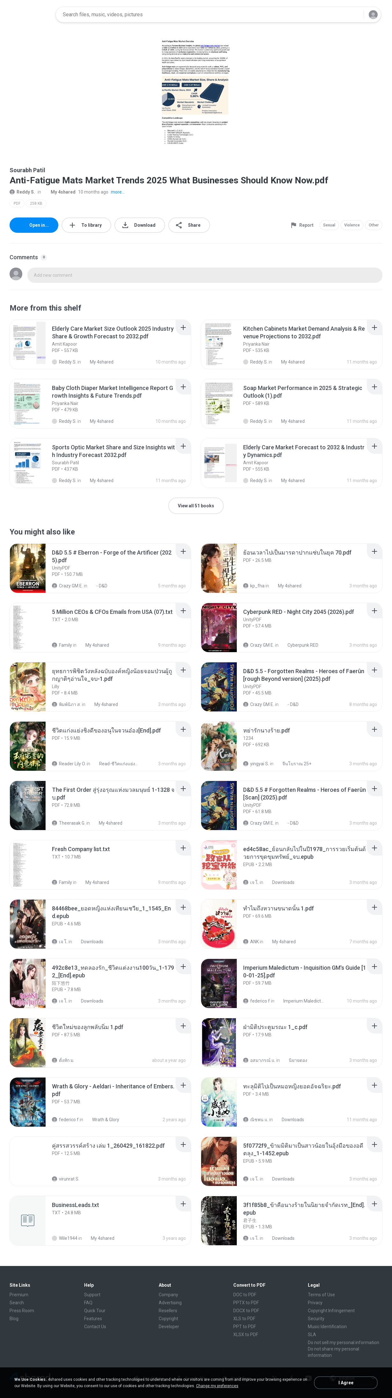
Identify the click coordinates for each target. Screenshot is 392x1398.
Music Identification (327, 1326)
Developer (169, 1326)
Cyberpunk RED (299, 645)
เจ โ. (251, 882)
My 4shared (60, 192)
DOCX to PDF (246, 1310)
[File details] (35, 344)
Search (17, 1302)
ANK (251, 941)
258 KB (36, 203)
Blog (14, 1318)
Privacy (315, 1302)
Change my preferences (217, 1386)
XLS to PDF (244, 1318)
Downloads (279, 882)
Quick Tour (94, 1310)
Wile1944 (64, 1238)
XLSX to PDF (245, 1334)
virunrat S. (65, 1178)
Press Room (22, 1310)
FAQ (88, 1302)
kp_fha (254, 585)
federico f (256, 1001)
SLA (312, 1334)
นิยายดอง (294, 1060)
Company (168, 1294)
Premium (19, 1294)
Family (62, 645)
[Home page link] (30, 14)
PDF (17, 203)
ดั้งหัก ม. (63, 1060)
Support (92, 1294)
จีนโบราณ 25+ (293, 763)
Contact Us (95, 1326)
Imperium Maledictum (300, 1001)
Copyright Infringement (331, 1310)
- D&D (98, 585)
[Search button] (355, 14)
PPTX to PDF (246, 1302)
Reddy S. (22, 192)
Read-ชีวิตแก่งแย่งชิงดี (116, 763)
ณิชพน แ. (255, 1119)
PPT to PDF (244, 1326)
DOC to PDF (244, 1294)
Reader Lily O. (69, 763)
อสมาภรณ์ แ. (259, 1060)
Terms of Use (321, 1294)
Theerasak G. (68, 823)
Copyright (168, 1318)
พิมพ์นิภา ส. (66, 704)
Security (316, 1318)
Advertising (170, 1302)
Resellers (168, 1310)
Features (93, 1318)
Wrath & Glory (102, 1119)
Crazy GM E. (67, 585)
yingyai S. (256, 763)
